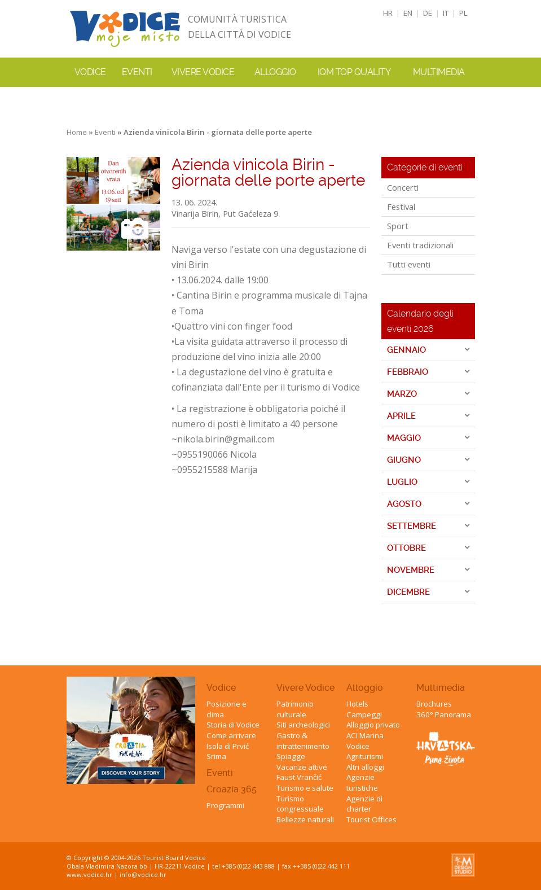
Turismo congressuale (300, 803)
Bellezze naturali (305, 819)
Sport (397, 225)
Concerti (403, 187)
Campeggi (364, 714)
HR (388, 13)
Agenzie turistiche (362, 782)
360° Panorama (443, 714)
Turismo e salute (304, 788)
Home (77, 132)
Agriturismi (364, 756)
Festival (401, 206)
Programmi (225, 805)
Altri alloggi (365, 767)
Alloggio (364, 687)
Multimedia (440, 687)
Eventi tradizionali (420, 245)
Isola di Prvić (227, 746)
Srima (216, 756)
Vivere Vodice (305, 687)
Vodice (221, 687)
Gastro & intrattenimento (302, 740)
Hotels (357, 704)
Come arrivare (231, 735)
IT (445, 13)
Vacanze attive (301, 767)
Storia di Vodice (232, 725)
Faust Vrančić (299, 777)
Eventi (137, 72)
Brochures (434, 704)
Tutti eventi (408, 264)
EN (407, 13)
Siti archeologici (303, 725)
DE (427, 13)
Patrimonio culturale (295, 709)
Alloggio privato (373, 725)
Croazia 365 (231, 789)
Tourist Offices (371, 819)
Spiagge (290, 756)
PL (463, 13)
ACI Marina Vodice (365, 740)
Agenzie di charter (364, 803)
